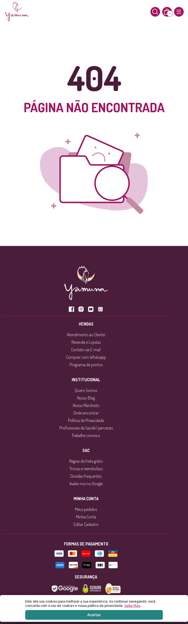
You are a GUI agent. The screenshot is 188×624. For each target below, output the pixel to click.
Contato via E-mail (86, 349)
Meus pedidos (86, 509)
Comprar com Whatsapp (86, 357)
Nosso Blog (86, 398)
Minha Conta (86, 517)
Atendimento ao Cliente (86, 334)
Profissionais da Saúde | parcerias (86, 428)
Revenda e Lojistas (86, 342)
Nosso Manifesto (86, 405)
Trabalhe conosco (86, 435)
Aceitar (94, 615)
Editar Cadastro (86, 524)
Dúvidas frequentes (86, 476)
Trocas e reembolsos (86, 468)
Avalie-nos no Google (86, 483)
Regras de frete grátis (86, 461)
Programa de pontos (86, 364)
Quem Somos (86, 390)
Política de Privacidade (86, 420)
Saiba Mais (132, 606)
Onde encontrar (86, 413)
